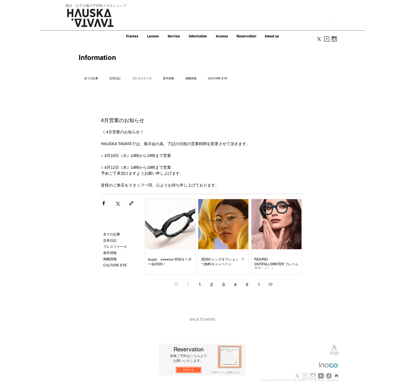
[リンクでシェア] (131, 203)
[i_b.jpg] (313, 376)
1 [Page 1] (200, 284)
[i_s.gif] (334, 39)
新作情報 (168, 78)
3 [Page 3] (223, 284)
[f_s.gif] (326, 39)
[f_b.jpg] (305, 376)
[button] (335, 23)
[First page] (176, 284)
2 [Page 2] (211, 284)
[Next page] (259, 284)
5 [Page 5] (247, 284)
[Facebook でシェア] (103, 203)
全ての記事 (91, 78)
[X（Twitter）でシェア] (117, 203)
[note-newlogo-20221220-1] (336, 376)
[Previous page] (188, 284)
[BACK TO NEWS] (202, 319)
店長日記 (115, 78)
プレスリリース (142, 78)
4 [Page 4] (235, 284)
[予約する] (189, 370)
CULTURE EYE (218, 78)
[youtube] (321, 376)
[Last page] (271, 284)
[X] (319, 39)
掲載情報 (191, 78)
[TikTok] (329, 376)
